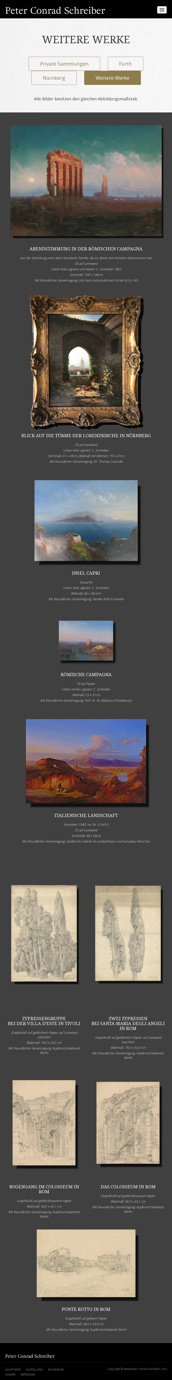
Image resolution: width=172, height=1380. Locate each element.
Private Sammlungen (64, 63)
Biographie (56, 1369)
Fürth (125, 63)
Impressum (28, 1374)
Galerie (10, 1374)
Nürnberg (54, 77)
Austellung (34, 1369)
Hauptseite (13, 1369)
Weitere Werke (112, 77)
